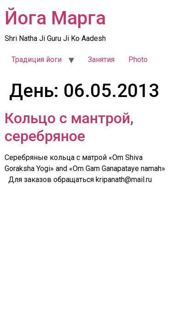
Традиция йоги (37, 59)
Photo (138, 59)
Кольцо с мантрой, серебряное (69, 126)
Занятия (101, 59)
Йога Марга (55, 18)
